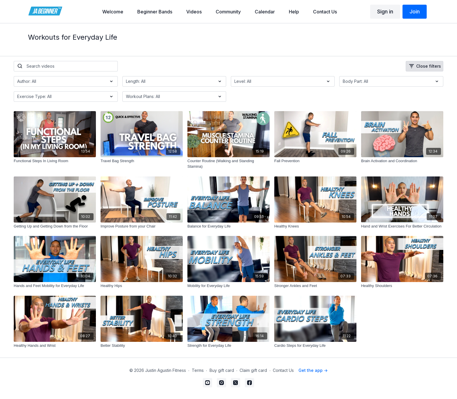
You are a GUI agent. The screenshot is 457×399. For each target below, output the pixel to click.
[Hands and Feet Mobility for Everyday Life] (55, 286)
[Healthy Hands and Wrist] (55, 346)
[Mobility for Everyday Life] (228, 286)
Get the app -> (313, 370)
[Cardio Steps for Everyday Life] (315, 346)
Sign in (385, 11)
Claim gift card (253, 370)
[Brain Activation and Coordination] (402, 161)
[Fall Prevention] (315, 161)
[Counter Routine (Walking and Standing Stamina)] (228, 163)
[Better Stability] (142, 346)
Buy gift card (222, 370)
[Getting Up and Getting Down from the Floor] (55, 226)
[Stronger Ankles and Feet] (315, 286)
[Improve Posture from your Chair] (142, 226)
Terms (198, 370)
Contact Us (283, 370)
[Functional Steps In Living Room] (55, 161)
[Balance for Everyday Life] (228, 226)
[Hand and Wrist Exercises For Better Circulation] (402, 226)
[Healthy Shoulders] (402, 286)
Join (414, 11)
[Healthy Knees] (315, 226)
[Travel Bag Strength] (142, 161)
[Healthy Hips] (142, 286)
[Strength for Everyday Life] (228, 346)
